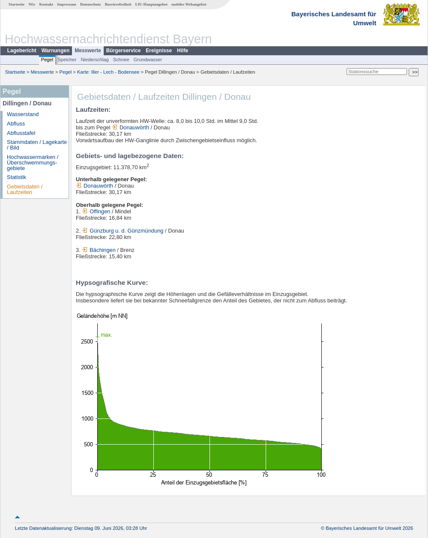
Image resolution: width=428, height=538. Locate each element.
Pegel (47, 59)
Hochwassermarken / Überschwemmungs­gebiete (32, 162)
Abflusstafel (21, 133)
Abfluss (16, 123)
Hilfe (182, 51)
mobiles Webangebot (188, 4)
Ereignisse (159, 51)
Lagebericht (21, 51)
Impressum (66, 4)
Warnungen (56, 51)
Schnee (121, 59)
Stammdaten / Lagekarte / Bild (37, 145)
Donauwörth (130, 127)
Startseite (16, 4)
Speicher (66, 59)
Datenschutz (90, 4)
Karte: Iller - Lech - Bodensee (108, 72)
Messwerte (88, 51)
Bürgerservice (123, 51)
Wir (32, 4)
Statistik (16, 177)
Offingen (96, 211)
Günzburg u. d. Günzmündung (122, 230)
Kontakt (46, 4)
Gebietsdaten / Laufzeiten (24, 189)
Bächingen (98, 250)
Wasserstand (23, 114)
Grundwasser (148, 59)
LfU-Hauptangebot (151, 4)
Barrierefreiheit (118, 4)
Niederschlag (94, 59)
